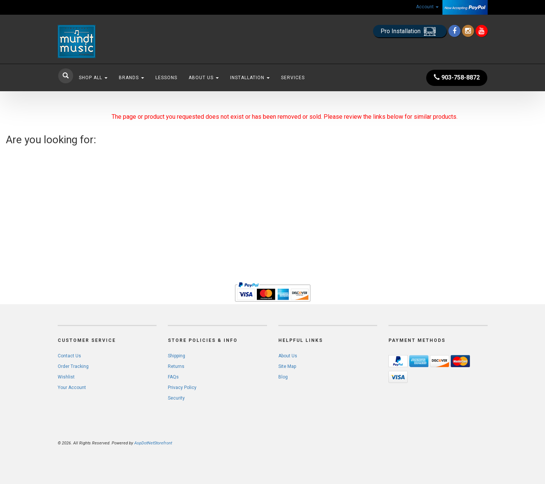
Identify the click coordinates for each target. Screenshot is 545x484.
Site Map (287, 366)
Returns (176, 366)
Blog (283, 377)
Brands (131, 77)
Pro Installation (410, 31)
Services (293, 77)
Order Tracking (73, 366)
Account (427, 6)
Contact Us (69, 355)
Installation (250, 77)
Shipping (176, 355)
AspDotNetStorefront (153, 443)
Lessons (166, 77)
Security (176, 398)
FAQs (173, 377)
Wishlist (66, 377)
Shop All (93, 77)
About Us (204, 77)
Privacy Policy (182, 387)
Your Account (72, 387)
